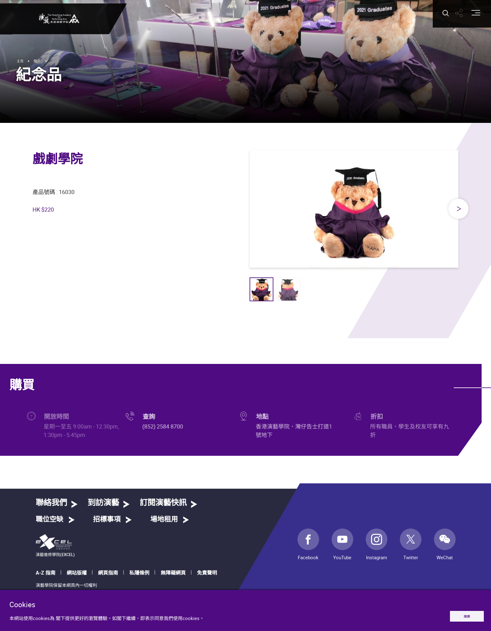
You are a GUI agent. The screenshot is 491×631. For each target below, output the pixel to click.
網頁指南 (108, 572)
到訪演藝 (103, 503)
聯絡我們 (51, 503)
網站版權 (77, 572)
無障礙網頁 (173, 572)
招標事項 (107, 519)
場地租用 (164, 519)
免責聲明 (207, 572)
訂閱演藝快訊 (163, 503)
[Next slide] (458, 209)
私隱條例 (139, 572)
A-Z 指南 (45, 572)
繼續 (460, 615)
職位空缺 (49, 519)
